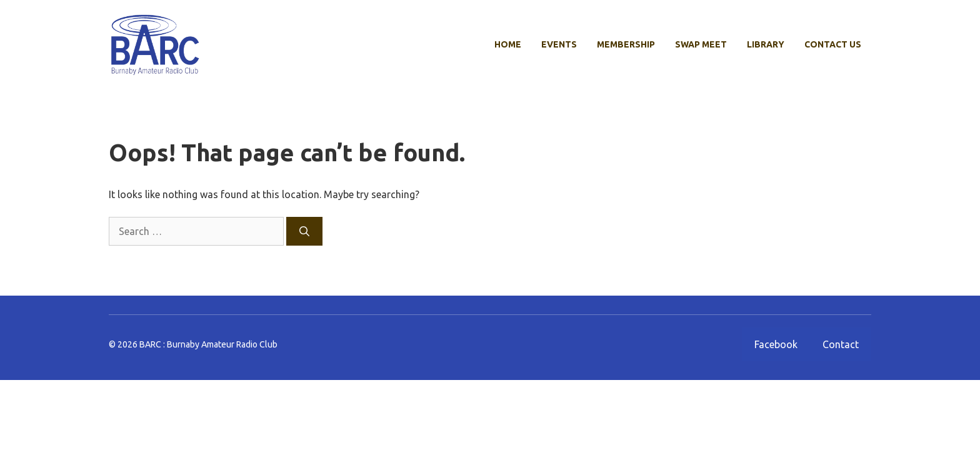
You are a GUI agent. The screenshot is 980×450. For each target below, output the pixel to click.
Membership (626, 44)
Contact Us (832, 44)
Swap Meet (701, 44)
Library (765, 44)
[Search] (304, 231)
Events (559, 44)
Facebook (776, 344)
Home (507, 44)
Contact (840, 344)
